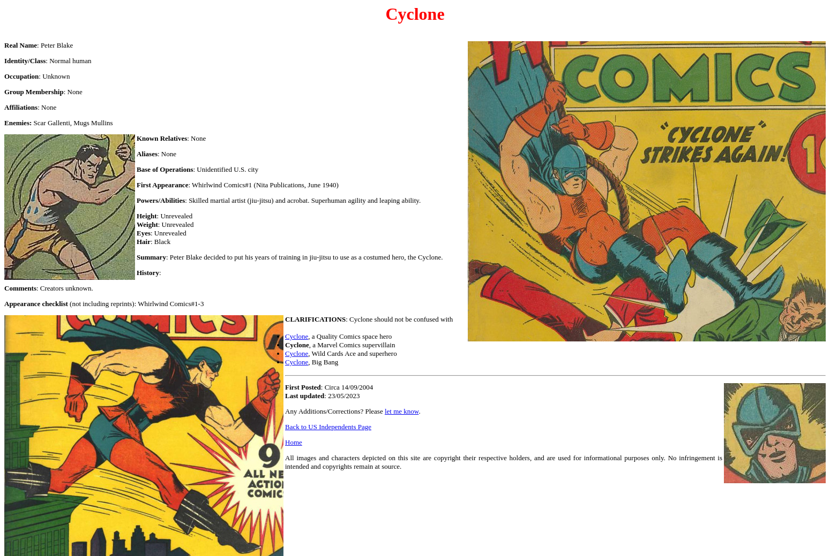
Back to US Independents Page (328, 427)
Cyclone (296, 336)
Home (293, 442)
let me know (401, 411)
